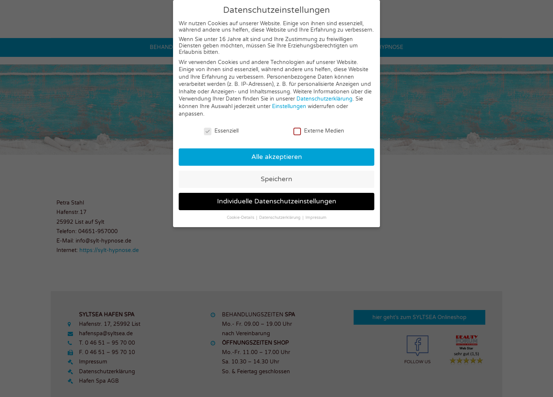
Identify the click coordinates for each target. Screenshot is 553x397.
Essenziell (221, 131)
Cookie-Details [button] (241, 217)
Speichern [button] (276, 179)
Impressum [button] (316, 217)
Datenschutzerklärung (324, 99)
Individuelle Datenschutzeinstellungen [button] (276, 201)
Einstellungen (289, 106)
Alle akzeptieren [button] (276, 157)
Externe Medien (318, 131)
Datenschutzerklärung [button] (280, 217)
